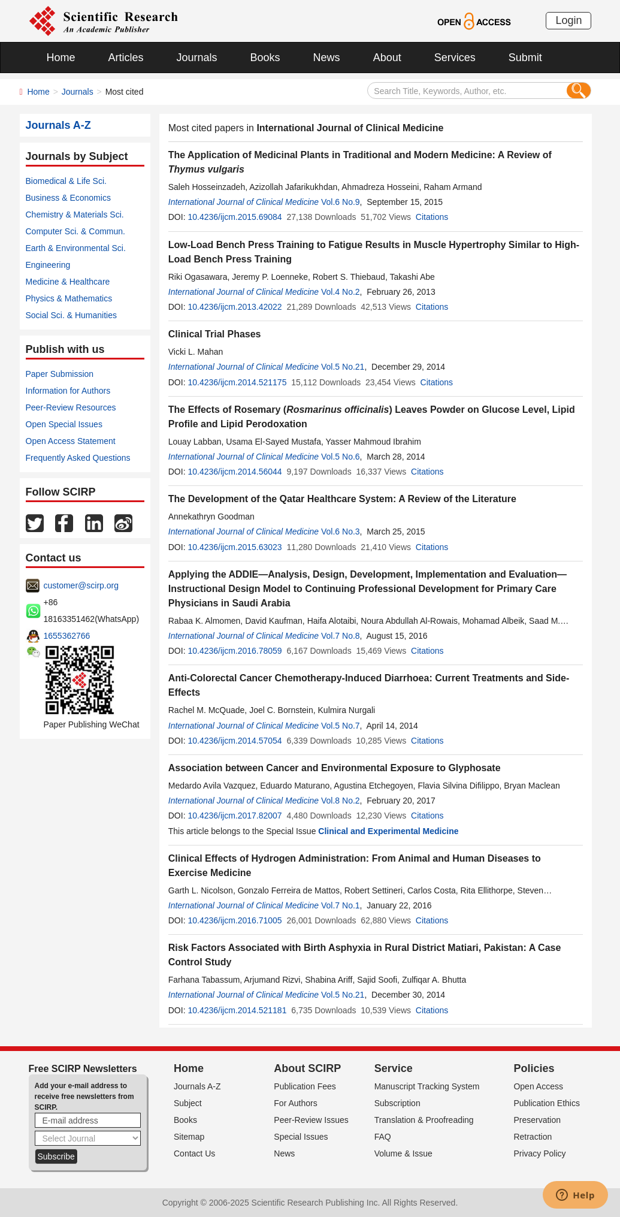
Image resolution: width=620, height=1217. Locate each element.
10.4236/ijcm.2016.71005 (234, 920)
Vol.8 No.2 (340, 800)
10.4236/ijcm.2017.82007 (234, 815)
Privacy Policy (539, 1153)
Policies (533, 1068)
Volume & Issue (403, 1153)
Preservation (537, 1120)
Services (455, 58)
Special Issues (301, 1136)
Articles (126, 58)
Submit (525, 58)
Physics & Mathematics (69, 298)
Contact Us (194, 1153)
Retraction (532, 1136)
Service (393, 1068)
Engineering (48, 265)
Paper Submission (60, 374)
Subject (188, 1103)
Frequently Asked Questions (78, 458)
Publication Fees (305, 1086)
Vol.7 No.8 (340, 636)
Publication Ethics (546, 1103)
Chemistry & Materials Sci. (75, 214)
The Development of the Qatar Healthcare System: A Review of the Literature (342, 499)
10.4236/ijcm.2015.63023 (234, 547)
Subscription (397, 1103)
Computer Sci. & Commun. (76, 231)
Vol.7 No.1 (340, 905)
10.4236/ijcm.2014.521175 (236, 382)
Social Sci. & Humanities (71, 315)
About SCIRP (307, 1068)
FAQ (382, 1136)
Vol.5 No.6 (340, 456)
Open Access (538, 1086)
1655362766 (67, 636)
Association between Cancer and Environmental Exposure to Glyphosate (334, 768)
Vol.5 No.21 (342, 367)
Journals (197, 58)
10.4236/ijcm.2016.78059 (234, 651)
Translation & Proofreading (424, 1120)
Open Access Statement (71, 441)
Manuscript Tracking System (427, 1086)
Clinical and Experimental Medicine (388, 831)
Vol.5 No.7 (340, 725)
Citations (432, 217)
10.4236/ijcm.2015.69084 (234, 217)
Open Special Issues (64, 424)
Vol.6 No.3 (340, 531)
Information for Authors (68, 390)
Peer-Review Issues (311, 1120)
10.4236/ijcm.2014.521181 (236, 1010)
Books (265, 58)
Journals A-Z (197, 1086)
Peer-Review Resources (71, 407)
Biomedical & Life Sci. (66, 181)
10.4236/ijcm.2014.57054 (234, 740)
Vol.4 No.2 (340, 292)
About (387, 58)
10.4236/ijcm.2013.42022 (234, 307)
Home (61, 58)
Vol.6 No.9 (340, 202)
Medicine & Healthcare (68, 281)
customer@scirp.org (81, 585)
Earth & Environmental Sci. (76, 248)
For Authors (295, 1103)
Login (568, 20)
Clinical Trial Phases (214, 334)
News (326, 58)
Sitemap (189, 1136)
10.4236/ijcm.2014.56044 (234, 471)
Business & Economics (68, 198)
